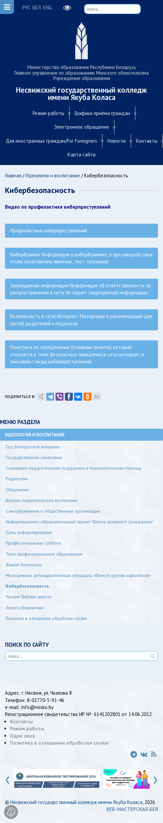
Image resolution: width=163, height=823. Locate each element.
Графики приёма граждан (102, 113)
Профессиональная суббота (33, 543)
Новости (116, 141)
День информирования (29, 532)
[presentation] (7, 778)
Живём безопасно (24, 565)
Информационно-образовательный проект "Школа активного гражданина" (80, 522)
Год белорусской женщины (33, 447)
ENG (47, 7)
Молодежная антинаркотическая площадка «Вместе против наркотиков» (78, 575)
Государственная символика (34, 457)
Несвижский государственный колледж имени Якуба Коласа (76, 802)
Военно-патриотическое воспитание (42, 500)
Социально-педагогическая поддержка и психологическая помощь (73, 468)
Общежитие (17, 490)
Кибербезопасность (27, 586)
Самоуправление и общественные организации (53, 511)
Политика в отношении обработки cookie (46, 618)
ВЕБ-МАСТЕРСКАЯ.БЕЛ (132, 809)
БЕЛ (37, 7)
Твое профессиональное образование (44, 554)
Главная (13, 175)
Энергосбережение (25, 608)
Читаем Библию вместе (29, 597)
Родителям (17, 479)
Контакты (146, 141)
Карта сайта (81, 154)
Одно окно (22, 736)
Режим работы (48, 113)
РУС (26, 7)
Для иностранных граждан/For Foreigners (51, 141)
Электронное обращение (81, 127)
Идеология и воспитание (53, 175)
